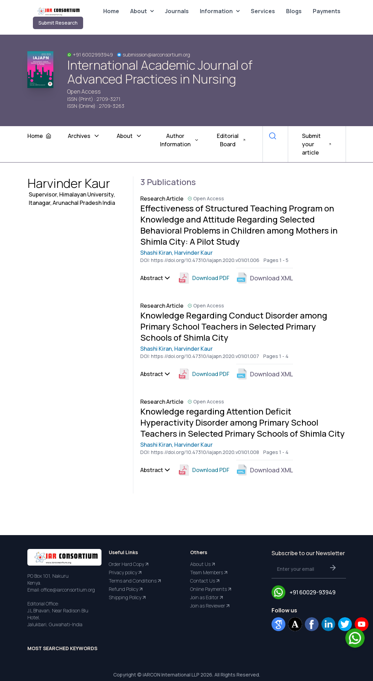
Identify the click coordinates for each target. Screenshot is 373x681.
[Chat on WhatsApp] (355, 638)
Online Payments (211, 589)
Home (111, 11)
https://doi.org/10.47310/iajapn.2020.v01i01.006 (205, 260)
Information (220, 11)
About (142, 11)
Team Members (209, 572)
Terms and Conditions (135, 581)
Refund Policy (126, 589)
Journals (177, 11)
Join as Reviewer (210, 606)
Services (263, 11)
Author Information (179, 140)
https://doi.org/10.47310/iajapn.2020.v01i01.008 (205, 452)
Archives (84, 136)
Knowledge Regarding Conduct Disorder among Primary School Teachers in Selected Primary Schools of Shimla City (233, 326)
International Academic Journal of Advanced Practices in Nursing (159, 72)
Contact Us (205, 581)
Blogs (294, 11)
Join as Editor (207, 597)
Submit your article (317, 144)
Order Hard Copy (129, 564)
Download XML (264, 277)
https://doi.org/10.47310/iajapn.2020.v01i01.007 (205, 356)
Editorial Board (231, 140)
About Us (203, 564)
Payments (326, 11)
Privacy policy (126, 572)
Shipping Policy (128, 597)
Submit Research (58, 22)
